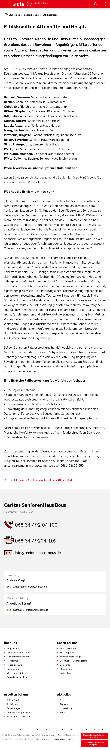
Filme (62, 712)
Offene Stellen (14, 700)
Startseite (14, 14)
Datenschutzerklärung (32, 730)
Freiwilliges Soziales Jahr (19, 716)
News (62, 700)
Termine (64, 704)
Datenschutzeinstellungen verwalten (94, 736)
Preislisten (65, 672)
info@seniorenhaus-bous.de (38, 552)
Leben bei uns (31, 14)
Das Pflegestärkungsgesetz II (74, 660)
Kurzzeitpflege (67, 652)
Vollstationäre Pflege (70, 656)
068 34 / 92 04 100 (36, 524)
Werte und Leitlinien (17, 672)
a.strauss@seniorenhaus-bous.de (30, 609)
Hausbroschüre (14, 664)
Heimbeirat (12, 660)
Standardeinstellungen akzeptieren (94, 743)
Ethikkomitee (50, 14)
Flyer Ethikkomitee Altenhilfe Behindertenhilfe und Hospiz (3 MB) (41, 479)
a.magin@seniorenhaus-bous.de (30, 586)
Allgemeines (13, 648)
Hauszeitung (66, 708)
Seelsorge (65, 664)
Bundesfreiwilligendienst (19, 712)
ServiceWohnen (68, 648)
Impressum (12, 730)
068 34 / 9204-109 (36, 540)
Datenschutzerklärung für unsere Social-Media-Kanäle (75, 730)
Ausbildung (12, 704)
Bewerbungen (14, 708)
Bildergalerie (13, 668)
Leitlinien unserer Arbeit (19, 652)
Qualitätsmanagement (18, 656)
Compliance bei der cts (18, 677)
